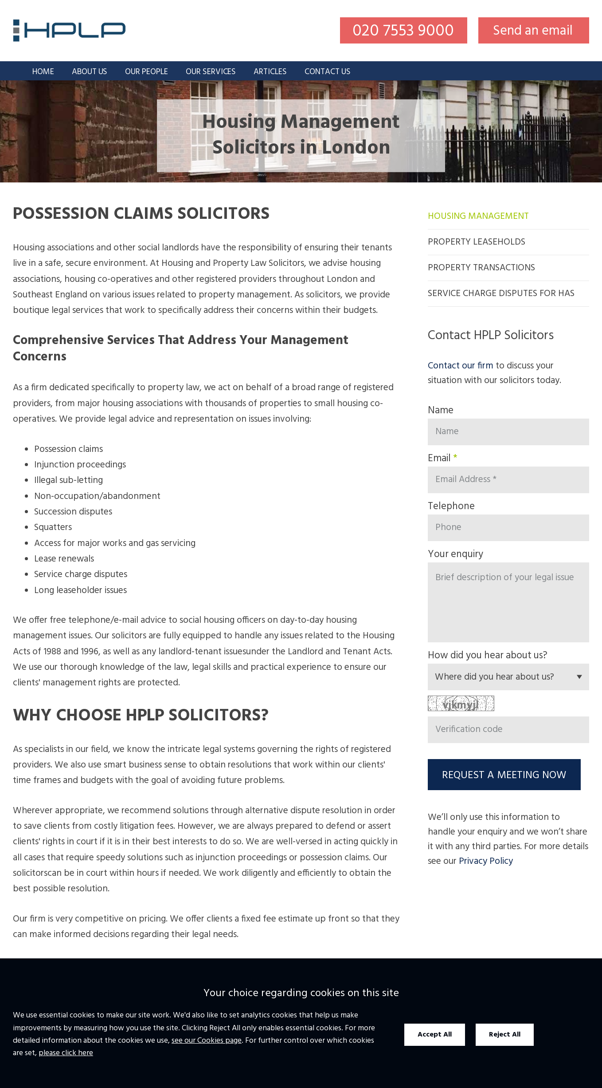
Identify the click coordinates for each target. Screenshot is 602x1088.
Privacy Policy (486, 861)
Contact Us (328, 72)
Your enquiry (455, 554)
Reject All (504, 1035)
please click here (66, 1053)
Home (43, 72)
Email (439, 459)
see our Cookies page (207, 1040)
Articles (270, 72)
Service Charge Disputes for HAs (501, 293)
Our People (146, 72)
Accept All (435, 1035)
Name (440, 411)
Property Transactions (481, 268)
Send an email (533, 31)
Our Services (211, 72)
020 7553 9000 (403, 31)
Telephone (451, 506)
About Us (90, 72)
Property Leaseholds (476, 242)
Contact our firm (460, 366)
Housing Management (478, 216)
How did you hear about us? (487, 656)
